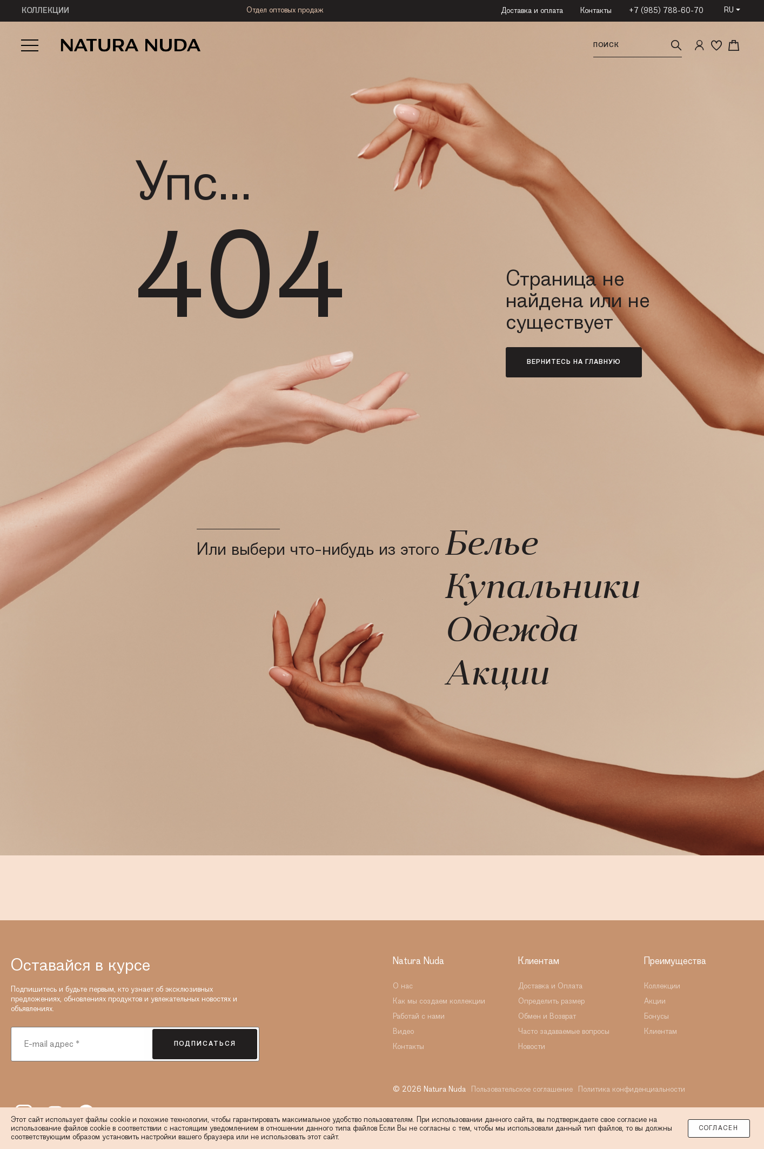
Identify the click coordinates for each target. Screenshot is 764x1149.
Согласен (719, 1128)
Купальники (541, 589)
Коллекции (662, 986)
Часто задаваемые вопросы (563, 1031)
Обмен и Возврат (547, 1016)
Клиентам (660, 1031)
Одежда (510, 632)
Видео (403, 1031)
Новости (531, 1047)
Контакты (596, 11)
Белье (490, 546)
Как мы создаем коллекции (439, 1001)
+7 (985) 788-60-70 (666, 11)
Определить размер (551, 1001)
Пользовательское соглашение (522, 1089)
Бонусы (656, 1016)
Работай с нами (419, 1016)
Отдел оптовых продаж (285, 10)
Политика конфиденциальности (631, 1089)
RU (729, 10)
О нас (403, 986)
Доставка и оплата (532, 11)
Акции (496, 676)
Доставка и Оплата (550, 986)
